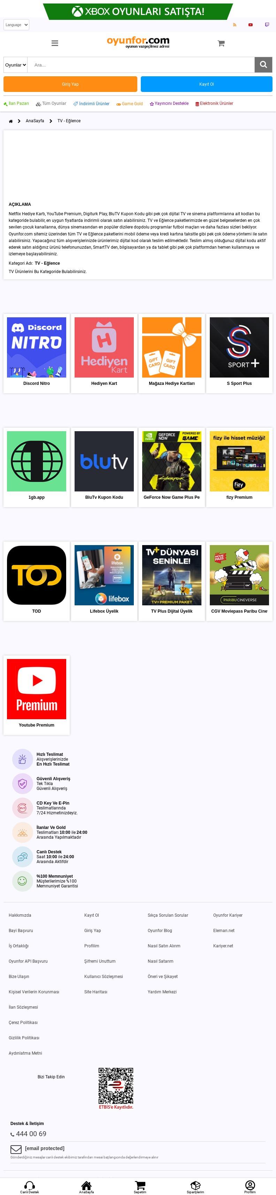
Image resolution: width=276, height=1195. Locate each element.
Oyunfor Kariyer (228, 915)
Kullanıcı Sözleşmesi (103, 976)
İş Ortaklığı (19, 946)
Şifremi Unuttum (100, 961)
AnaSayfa (35, 120)
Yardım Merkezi (162, 992)
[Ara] (263, 65)
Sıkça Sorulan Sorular (168, 915)
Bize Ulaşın (19, 976)
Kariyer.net (223, 946)
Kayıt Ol (91, 915)
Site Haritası (95, 992)
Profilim (91, 946)
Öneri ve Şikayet (163, 976)
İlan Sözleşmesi (23, 1007)
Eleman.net (224, 930)
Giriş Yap (92, 930)
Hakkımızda (20, 915)
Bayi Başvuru (21, 930)
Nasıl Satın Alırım (164, 946)
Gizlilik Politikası (24, 1037)
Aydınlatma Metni (25, 1053)
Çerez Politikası (23, 1022)
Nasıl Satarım (161, 961)
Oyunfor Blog (160, 930)
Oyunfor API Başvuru (28, 961)
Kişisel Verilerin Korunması (34, 992)
